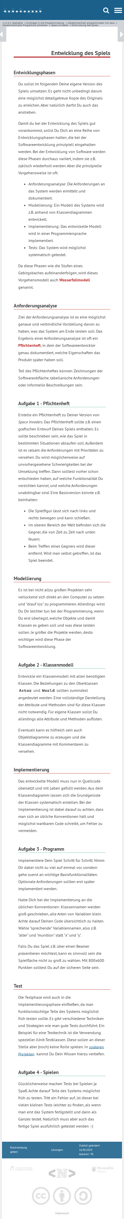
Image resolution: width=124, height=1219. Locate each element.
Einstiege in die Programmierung (45, 22)
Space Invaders (59, 25)
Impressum (62, 1213)
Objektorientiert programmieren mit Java (91, 22)
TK (92, 1154)
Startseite (17, 22)
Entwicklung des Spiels (85, 25)
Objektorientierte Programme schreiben (25, 25)
